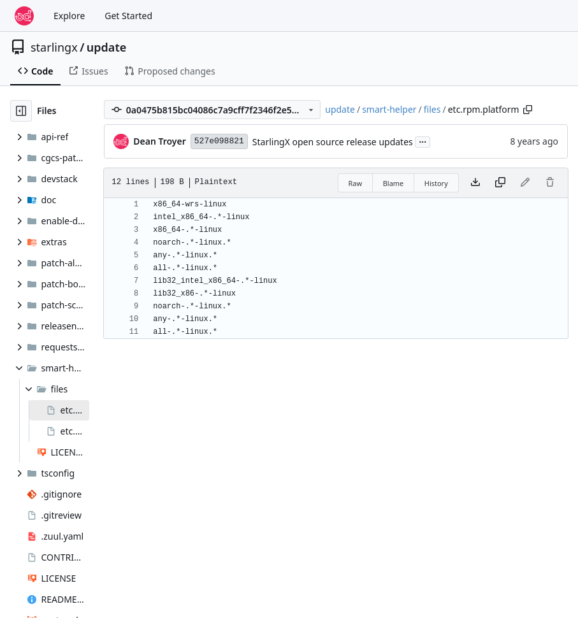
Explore (69, 16)
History (436, 183)
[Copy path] (527, 109)
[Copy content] (500, 183)
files (432, 109)
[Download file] (475, 183)
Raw (356, 183)
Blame (393, 183)
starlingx (54, 47)
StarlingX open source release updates (332, 142)
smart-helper (389, 109)
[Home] (24, 15)
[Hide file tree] (21, 111)
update (106, 47)
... (422, 140)
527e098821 (219, 141)
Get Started (128, 16)
